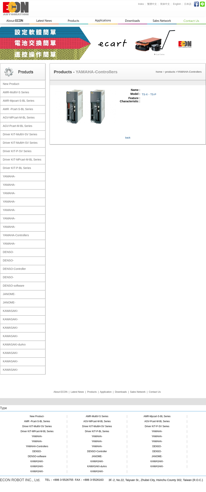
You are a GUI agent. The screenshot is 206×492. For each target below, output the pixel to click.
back (127, 137)
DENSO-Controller (97, 451)
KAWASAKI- (37, 461)
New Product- (37, 416)
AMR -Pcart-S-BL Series (37, 421)
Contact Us (155, 392)
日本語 (187, 4)
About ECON (60, 392)
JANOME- (97, 456)
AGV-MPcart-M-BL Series (97, 421)
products (170, 71)
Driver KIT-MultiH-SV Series (97, 426)
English (177, 4)
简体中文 (165, 4)
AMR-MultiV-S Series (97, 416)
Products (92, 392)
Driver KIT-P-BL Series (97, 431)
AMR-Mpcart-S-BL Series (157, 416)
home (159, 71)
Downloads (121, 392)
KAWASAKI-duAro (97, 466)
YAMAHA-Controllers (189, 71)
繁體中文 (152, 4)
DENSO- (157, 446)
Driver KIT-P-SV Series (157, 426)
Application (106, 392)
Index (141, 4)
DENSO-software (37, 456)
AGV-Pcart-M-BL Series (157, 421)
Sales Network (137, 392)
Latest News (77, 392)
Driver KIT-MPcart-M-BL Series (37, 431)
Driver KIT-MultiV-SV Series (37, 426)
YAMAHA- (157, 431)
